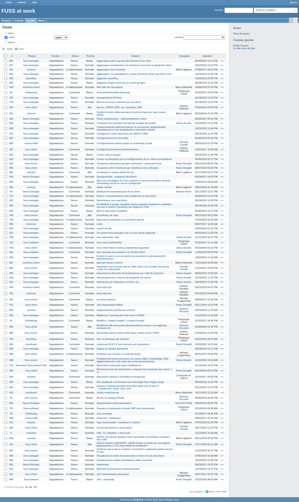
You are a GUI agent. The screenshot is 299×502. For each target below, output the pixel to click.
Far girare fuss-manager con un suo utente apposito (126, 232)
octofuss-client (31, 87)
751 (11, 133)
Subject (135, 56)
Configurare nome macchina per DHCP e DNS (122, 133)
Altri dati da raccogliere (110, 87)
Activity (19, 20)
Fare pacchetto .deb (108, 237)
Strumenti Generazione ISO (31, 365)
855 (11, 460)
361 (11, 464)
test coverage (104, 413)
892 (11, 172)
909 (11, 273)
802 (11, 123)
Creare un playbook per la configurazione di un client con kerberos (134, 159)
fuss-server (31, 163)
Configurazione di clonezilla (112, 138)
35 (11, 397)
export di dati (104, 228)
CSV (218, 491)
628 (11, 87)
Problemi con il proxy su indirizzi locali (118, 354)
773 (11, 196)
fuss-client (31, 107)
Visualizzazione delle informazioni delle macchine (124, 460)
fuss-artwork (31, 479)
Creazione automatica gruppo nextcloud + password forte (129, 163)
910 (11, 257)
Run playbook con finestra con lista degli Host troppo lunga (130, 382)
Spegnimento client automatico (114, 403)
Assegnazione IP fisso (109, 97)
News (41, 20)
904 (11, 163)
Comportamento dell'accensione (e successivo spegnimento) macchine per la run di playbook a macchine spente (131, 128)
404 (11, 376)
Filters (10, 33)
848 (11, 455)
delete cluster (104, 187)
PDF (224, 491)
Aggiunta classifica (107, 78)
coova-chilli (31, 143)
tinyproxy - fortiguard (109, 418)
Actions (222, 61)
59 (11, 413)
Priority (90, 56)
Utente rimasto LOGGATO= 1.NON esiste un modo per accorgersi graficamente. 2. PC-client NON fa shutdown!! (133, 444)
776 (11, 408)
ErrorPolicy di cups (107, 215)
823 (11, 159)
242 (11, 299)
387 (11, 149)
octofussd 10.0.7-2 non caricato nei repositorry (123, 344)
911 (11, 469)
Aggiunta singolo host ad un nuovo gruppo (121, 82)
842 (11, 211)
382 (11, 187)
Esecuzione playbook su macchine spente (120, 219)
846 (11, 205)
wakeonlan (103, 464)
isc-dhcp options (106, 299)
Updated (207, 56)
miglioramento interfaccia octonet (116, 310)
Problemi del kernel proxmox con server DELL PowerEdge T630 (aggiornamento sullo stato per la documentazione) (132, 360)
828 (11, 128)
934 (11, 182)
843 (11, 154)
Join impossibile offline (110, 304)
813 (11, 232)
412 (11, 444)
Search (219, 10)
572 (11, 422)
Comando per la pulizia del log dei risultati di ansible (126, 123)
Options (11, 42)
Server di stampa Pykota (110, 397)
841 (11, 60)
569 (11, 370)
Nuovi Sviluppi (31, 118)
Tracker (55, 56)
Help (34, 2)
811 (11, 304)
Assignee (184, 56)
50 (30, 487)
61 (11, 320)
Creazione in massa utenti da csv (115, 172)
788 (11, 237)
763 (11, 293)
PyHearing (31, 92)
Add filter (178, 37)
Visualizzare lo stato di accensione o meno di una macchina (130, 455)
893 (11, 143)
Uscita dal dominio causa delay (114, 427)
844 (11, 348)
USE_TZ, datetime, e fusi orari (113, 433)
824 (11, 74)
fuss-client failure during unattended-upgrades (123, 247)
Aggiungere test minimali (111, 69)
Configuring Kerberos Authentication (117, 149)
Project (32, 56)
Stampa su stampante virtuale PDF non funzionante (126, 408)
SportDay (31, 78)
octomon (31, 293)
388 (11, 418)
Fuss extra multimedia (109, 242)
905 (11, 310)
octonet (31, 69)
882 (11, 168)
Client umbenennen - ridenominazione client (122, 118)
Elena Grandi (184, 123)
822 (11, 138)
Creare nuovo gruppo (109, 154)
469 (11, 479)
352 (11, 113)
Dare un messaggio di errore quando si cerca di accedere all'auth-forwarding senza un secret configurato (134, 182)
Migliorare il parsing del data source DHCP (121, 315)
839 (11, 382)
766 (11, 339)
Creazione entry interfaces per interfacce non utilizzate (127, 168)
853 (11, 200)
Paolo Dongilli (184, 163)
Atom (211, 491)
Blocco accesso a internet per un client (119, 102)
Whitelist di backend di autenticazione (118, 469)
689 (11, 360)
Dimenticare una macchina (112, 200)
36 (11, 191)
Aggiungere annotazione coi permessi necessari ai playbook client (134, 65)
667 (11, 262)
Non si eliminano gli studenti (113, 339)
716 (11, 365)
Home (9, 2)
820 (11, 228)
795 (11, 215)
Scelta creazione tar (108, 392)
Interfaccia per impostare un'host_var (118, 282)
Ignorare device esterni (110, 262)
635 (11, 392)
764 (11, 287)
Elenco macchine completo (112, 211)
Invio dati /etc (104, 287)
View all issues (241, 33)
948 (11, 326)
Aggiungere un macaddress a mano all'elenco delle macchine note (134, 74)
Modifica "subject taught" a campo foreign (120, 320)
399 (11, 224)
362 (11, 118)
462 (11, 78)
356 (11, 354)
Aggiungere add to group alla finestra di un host (124, 60)
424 (11, 107)
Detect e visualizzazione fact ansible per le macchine (126, 196)
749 (11, 219)
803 (11, 387)
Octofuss (31, 224)
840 (11, 82)
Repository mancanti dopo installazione (119, 365)
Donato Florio (184, 191)
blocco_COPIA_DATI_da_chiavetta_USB (119, 107)
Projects (22, 2)
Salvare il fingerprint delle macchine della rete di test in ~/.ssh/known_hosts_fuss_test (128, 387)
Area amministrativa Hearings (113, 92)
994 (11, 268)
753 (11, 102)
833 (11, 403)
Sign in (293, 2)
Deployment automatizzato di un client (118, 191)
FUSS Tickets (240, 45)
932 (11, 450)
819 (11, 282)
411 (11, 474)
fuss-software (31, 242)
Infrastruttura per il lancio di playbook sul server (124, 277)
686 (11, 333)
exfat (99, 224)
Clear (21, 49)
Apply (10, 49)
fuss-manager (31, 60)
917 (11, 65)
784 (11, 247)
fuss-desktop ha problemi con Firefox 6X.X (121, 252)
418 (11, 176)
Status (11, 37)
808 (11, 427)
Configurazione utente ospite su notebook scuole (124, 143)
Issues (31, 20)
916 (11, 277)
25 (26, 487)
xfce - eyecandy (105, 479)
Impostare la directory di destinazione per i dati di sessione (130, 273)
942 (11, 344)
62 (11, 92)
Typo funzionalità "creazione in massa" (119, 422)
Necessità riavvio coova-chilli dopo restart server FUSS (128, 333)
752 (11, 97)
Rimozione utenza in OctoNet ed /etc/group (121, 376)
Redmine (138, 499)
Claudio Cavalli (183, 143)
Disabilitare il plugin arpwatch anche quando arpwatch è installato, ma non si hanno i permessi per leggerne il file (134, 205)
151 (11, 69)
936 (11, 315)
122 (11, 242)
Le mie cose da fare (244, 48)
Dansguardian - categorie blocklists (117, 176)
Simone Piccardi (183, 310)
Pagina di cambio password (112, 348)
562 (11, 252)
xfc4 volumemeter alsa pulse (113, 474)
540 (11, 438)
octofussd (31, 344)
